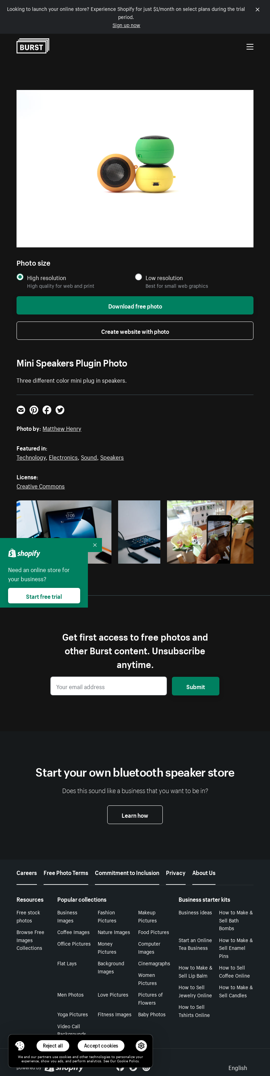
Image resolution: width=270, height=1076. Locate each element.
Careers (27, 871)
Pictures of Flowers (150, 998)
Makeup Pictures (147, 916)
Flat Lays (67, 963)
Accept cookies (101, 1045)
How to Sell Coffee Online (234, 971)
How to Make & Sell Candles (236, 991)
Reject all (53, 1045)
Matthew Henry (62, 427)
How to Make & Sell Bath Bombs (236, 920)
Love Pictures (113, 994)
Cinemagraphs (154, 963)
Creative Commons (41, 485)
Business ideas (195, 912)
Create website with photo (135, 330)
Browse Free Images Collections (30, 940)
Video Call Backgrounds (71, 1030)
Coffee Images (73, 931)
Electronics (63, 456)
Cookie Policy (128, 1060)
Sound (89, 456)
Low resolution (164, 277)
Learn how (135, 814)
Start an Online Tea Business (195, 944)
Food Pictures (153, 931)
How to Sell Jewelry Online (195, 991)
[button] (19, 1045)
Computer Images (149, 947)
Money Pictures (107, 947)
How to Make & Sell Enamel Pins (236, 948)
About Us (204, 871)
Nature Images (114, 931)
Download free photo (135, 305)
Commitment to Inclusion (127, 871)
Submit (195, 686)
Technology (31, 456)
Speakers (112, 456)
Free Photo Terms (66, 871)
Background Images (111, 967)
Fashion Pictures (107, 916)
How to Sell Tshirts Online (194, 1010)
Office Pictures (74, 943)
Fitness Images (114, 1014)
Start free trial (44, 595)
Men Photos (70, 994)
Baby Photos (152, 1014)
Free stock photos (28, 916)
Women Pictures (147, 978)
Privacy (176, 871)
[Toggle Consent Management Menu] (19, 1045)
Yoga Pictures (72, 1014)
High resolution (46, 277)
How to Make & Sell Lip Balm (195, 971)
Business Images (67, 916)
